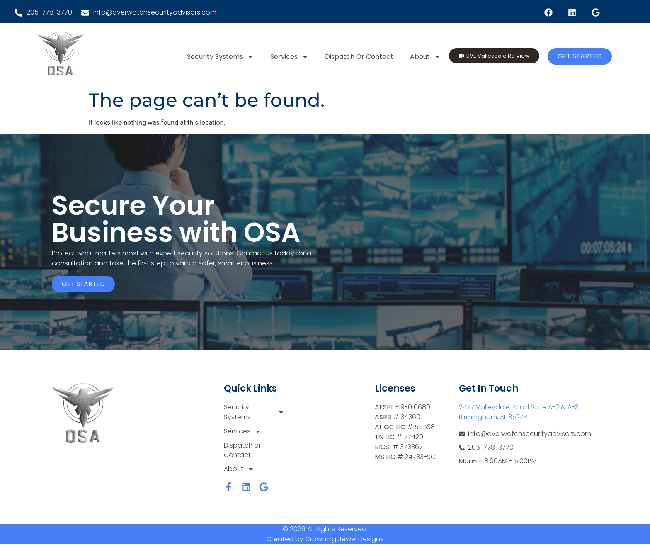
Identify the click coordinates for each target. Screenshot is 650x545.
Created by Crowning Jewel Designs (325, 540)
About (425, 56)
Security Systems (220, 56)
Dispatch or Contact (359, 56)
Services (289, 56)
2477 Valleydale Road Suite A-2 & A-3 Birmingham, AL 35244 (519, 412)
